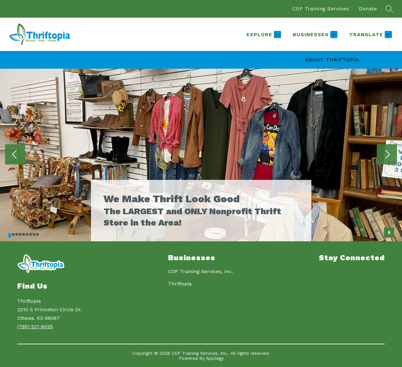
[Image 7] (30, 234)
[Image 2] (13, 234)
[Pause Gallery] (389, 232)
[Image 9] (37, 234)
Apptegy (215, 358)
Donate (368, 9)
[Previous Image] (15, 155)
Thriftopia (180, 284)
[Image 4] (20, 234)
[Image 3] (16, 234)
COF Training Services (320, 9)
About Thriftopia (332, 60)
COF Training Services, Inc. (200, 271)
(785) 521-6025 (35, 327)
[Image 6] (27, 234)
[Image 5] (23, 234)
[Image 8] (34, 234)
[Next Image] (387, 155)
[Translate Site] (370, 34)
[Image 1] (9, 235)
